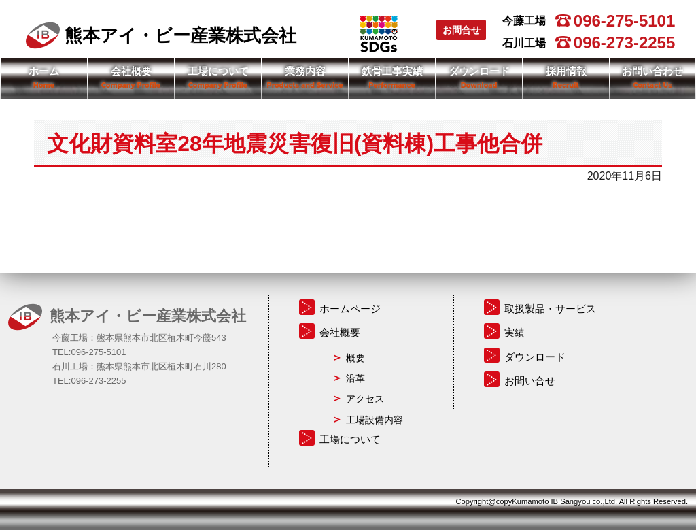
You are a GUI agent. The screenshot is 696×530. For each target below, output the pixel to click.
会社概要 (131, 71)
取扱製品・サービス (550, 308)
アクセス (365, 398)
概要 (355, 357)
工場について (218, 71)
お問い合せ (529, 380)
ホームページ (350, 308)
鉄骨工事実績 (392, 71)
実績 (514, 332)
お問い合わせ (652, 71)
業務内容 (305, 71)
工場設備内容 (374, 419)
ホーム (44, 71)
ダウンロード (479, 71)
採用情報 (566, 71)
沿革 (355, 378)
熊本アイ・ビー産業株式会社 (161, 35)
